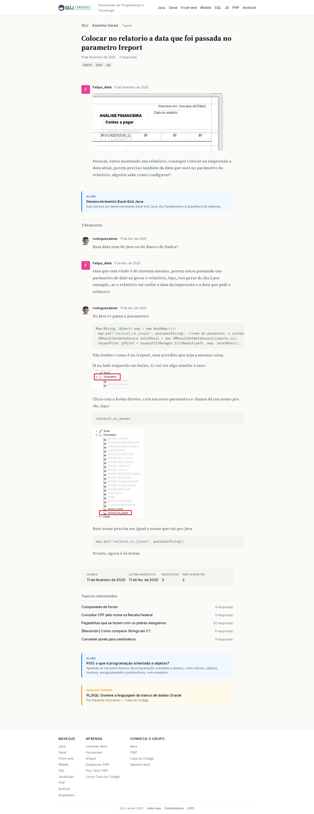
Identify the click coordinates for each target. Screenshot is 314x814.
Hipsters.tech (140, 765)
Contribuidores (174, 808)
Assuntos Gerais (105, 25)
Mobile (205, 8)
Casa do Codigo (142, 758)
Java (161, 8)
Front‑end (189, 8)
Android (249, 8)
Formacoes (94, 752)
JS (227, 8)
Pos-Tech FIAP (97, 771)
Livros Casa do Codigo (103, 777)
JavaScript (66, 777)
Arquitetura (66, 795)
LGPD (190, 808)
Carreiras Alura (96, 746)
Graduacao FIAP (97, 765)
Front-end (65, 758)
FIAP (133, 752)
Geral (173, 8)
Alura (133, 746)
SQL (218, 8)
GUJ (84, 25)
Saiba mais (154, 808)
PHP (235, 8)
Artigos (91, 758)
